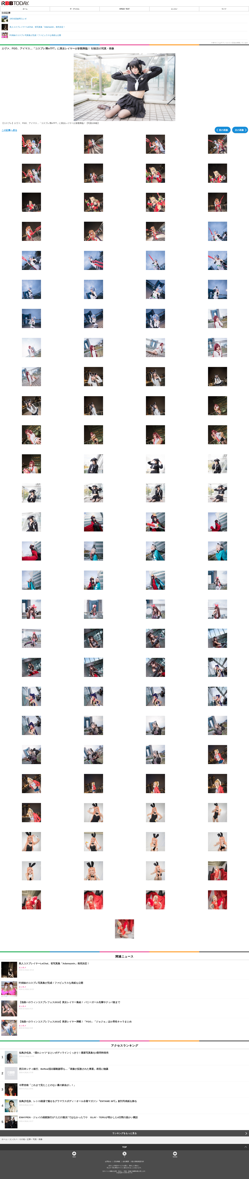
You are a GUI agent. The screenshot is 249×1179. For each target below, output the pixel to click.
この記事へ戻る (9, 130)
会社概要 (126, 1161)
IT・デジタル (74, 9)
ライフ (224, 9)
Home (74, 1156)
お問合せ (108, 1161)
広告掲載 (117, 1161)
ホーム (25, 9)
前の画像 (223, 130)
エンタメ (174, 9)
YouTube (175, 1156)
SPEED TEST (124, 9)
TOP (124, 1147)
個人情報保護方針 (137, 1161)
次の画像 (239, 130)
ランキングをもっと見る (124, 1133)
